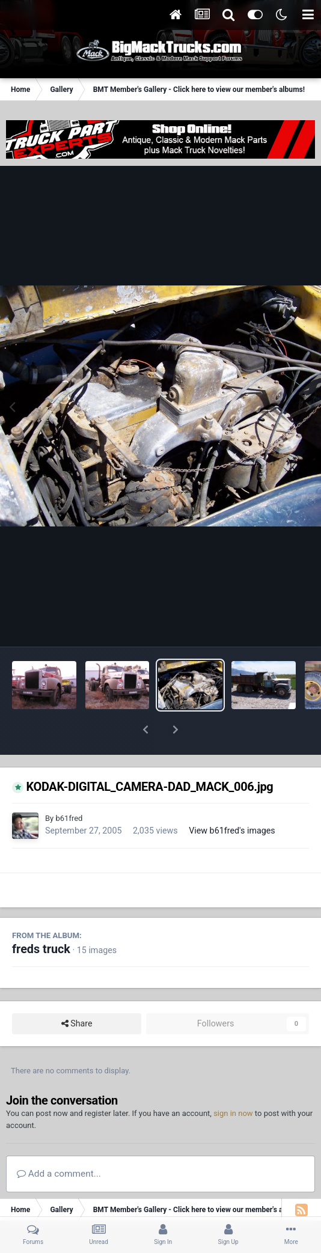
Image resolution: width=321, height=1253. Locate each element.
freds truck (41, 918)
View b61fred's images (232, 799)
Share (77, 992)
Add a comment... (59, 1142)
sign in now (233, 1082)
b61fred (68, 786)
